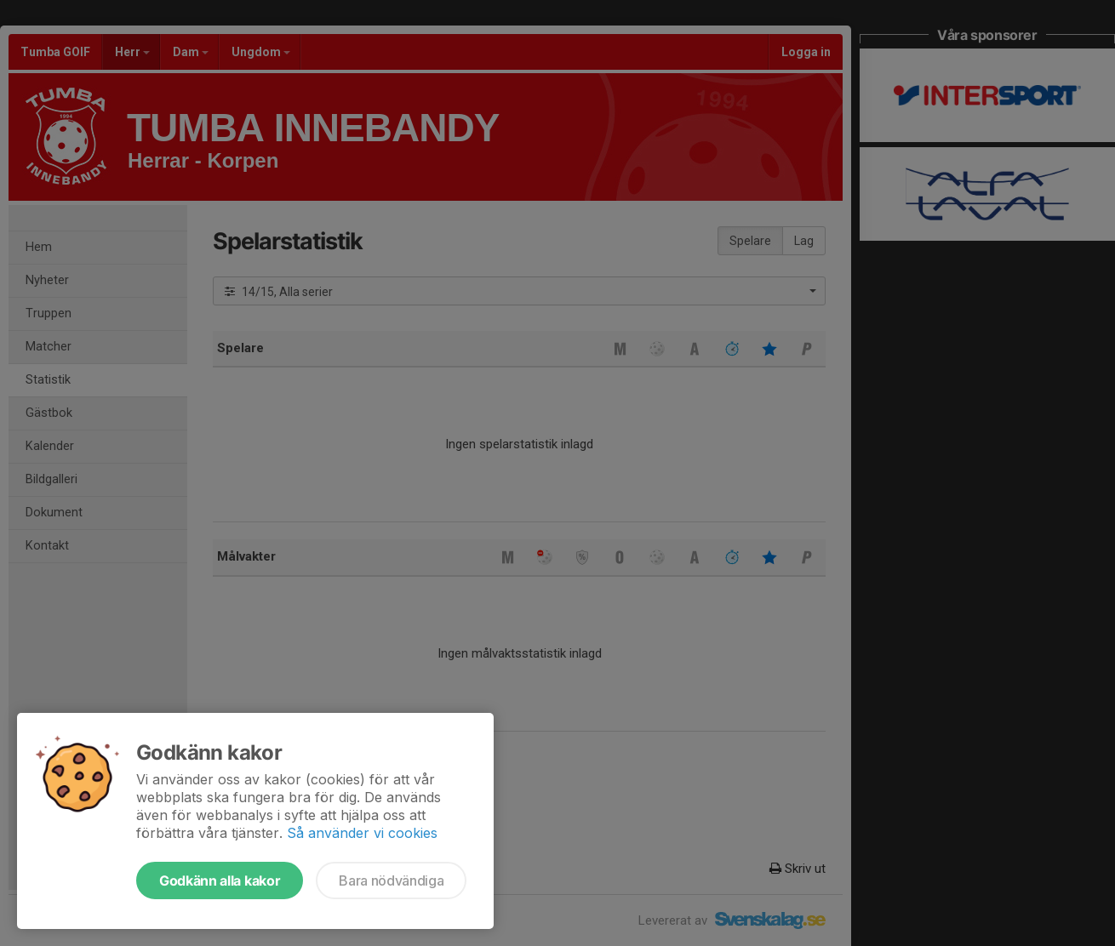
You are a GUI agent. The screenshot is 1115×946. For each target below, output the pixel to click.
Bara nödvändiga (391, 880)
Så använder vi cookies (362, 832)
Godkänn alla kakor (219, 880)
